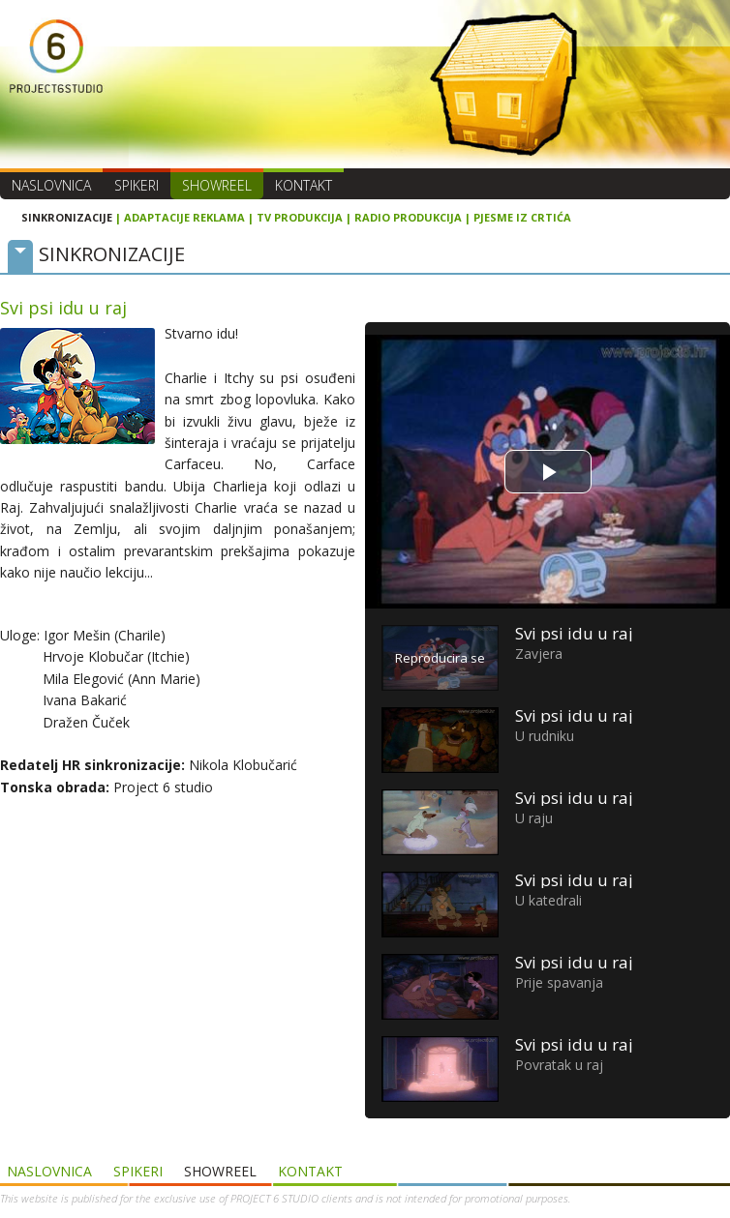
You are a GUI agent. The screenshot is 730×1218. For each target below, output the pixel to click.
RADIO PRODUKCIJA (408, 217)
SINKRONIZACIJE (66, 217)
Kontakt (303, 185)
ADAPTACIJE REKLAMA (184, 217)
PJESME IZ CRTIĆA (522, 217)
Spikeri (136, 185)
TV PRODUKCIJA (300, 217)
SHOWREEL (217, 185)
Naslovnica (51, 185)
